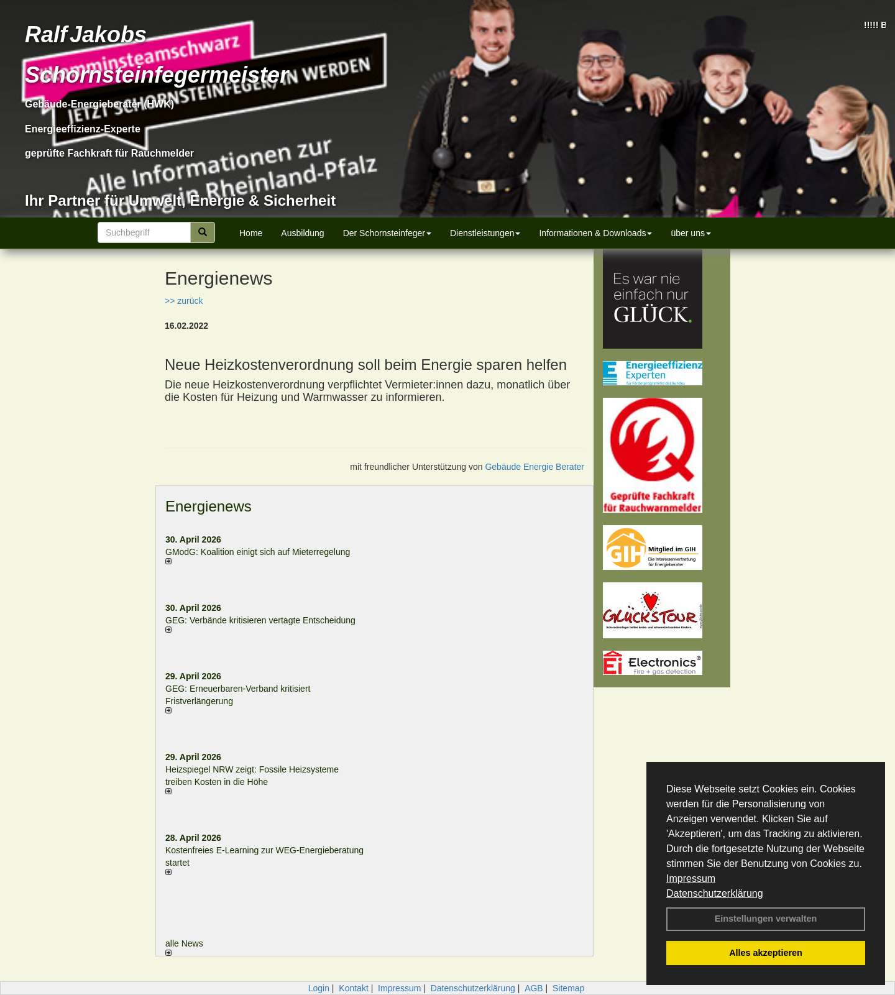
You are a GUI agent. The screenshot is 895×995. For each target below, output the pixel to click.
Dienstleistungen (485, 233)
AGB (534, 988)
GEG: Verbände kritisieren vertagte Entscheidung (260, 620)
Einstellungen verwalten (766, 919)
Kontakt (353, 988)
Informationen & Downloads (595, 233)
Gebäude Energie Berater (534, 467)
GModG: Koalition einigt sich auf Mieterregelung (257, 552)
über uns (690, 233)
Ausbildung (302, 233)
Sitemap (568, 988)
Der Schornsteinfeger (387, 233)
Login (318, 988)
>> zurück (184, 301)
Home (250, 233)
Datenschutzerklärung (714, 893)
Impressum (690, 878)
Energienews (208, 506)
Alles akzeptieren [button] (765, 953)
